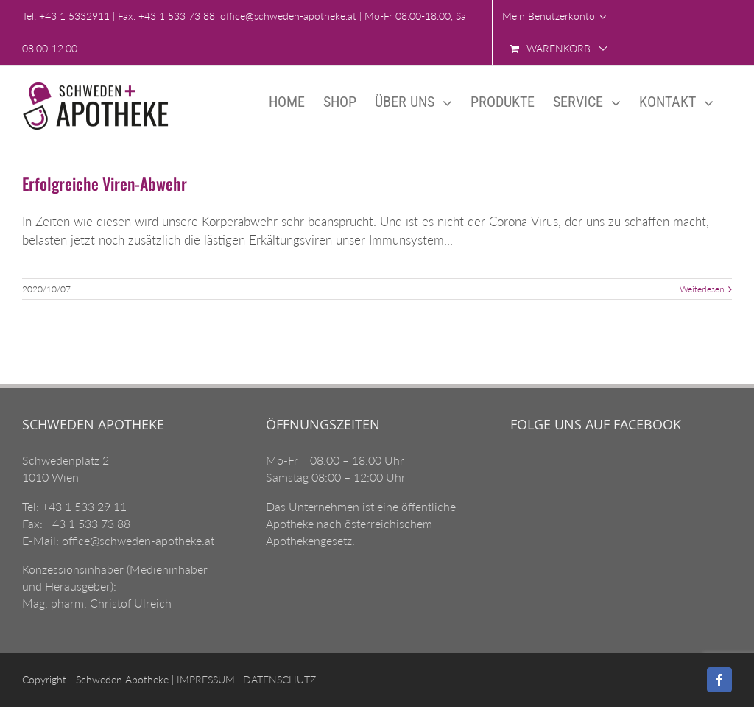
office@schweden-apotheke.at (288, 16)
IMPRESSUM (204, 679)
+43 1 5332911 (74, 16)
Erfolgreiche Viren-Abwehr (104, 183)
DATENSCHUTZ (278, 679)
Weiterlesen (702, 289)
